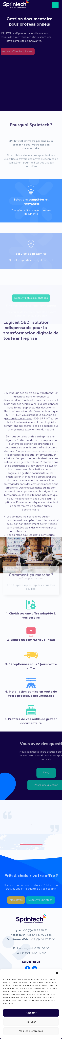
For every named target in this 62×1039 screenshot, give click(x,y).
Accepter (31, 1013)
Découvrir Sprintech (40, 904)
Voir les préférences (31, 1031)
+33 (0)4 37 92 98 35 (35, 930)
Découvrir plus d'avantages (31, 301)
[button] (57, 973)
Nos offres (16, 904)
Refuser (31, 1022)
